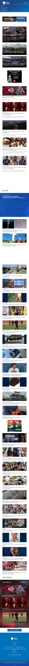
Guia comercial (3, 9)
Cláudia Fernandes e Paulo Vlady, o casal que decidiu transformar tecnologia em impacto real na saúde (13, 559)
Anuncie (14, 644)
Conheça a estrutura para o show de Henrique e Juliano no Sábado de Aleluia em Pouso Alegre (13, 403)
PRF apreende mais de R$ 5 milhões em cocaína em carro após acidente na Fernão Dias (14, 346)
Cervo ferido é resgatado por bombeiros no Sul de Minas (14, 304)
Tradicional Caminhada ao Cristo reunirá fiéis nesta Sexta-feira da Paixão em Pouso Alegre (14, 245)
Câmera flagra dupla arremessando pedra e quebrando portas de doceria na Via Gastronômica (13, 502)
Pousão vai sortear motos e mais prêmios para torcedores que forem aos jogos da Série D (14, 332)
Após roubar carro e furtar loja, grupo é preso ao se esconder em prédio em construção (12, 361)
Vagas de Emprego (4, 10)
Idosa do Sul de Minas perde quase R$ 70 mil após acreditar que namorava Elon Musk (12, 231)
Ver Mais (23, 582)
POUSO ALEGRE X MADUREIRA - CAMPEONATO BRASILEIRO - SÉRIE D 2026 (13, 197)
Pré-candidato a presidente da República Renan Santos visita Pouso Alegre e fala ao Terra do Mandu (13, 375)
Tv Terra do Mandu (4, 7)
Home (2, 6)
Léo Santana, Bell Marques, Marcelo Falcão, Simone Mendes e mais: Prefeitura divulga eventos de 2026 (12, 459)
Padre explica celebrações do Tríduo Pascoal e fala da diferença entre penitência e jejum (13, 149)
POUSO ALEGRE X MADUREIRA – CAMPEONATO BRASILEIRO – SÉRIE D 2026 (12, 97)
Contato (14, 645)
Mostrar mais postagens (14, 630)
